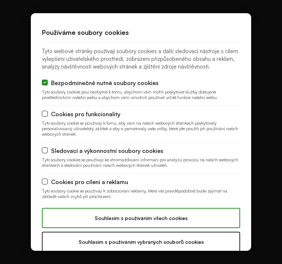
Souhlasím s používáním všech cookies (141, 218)
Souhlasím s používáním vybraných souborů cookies (141, 242)
